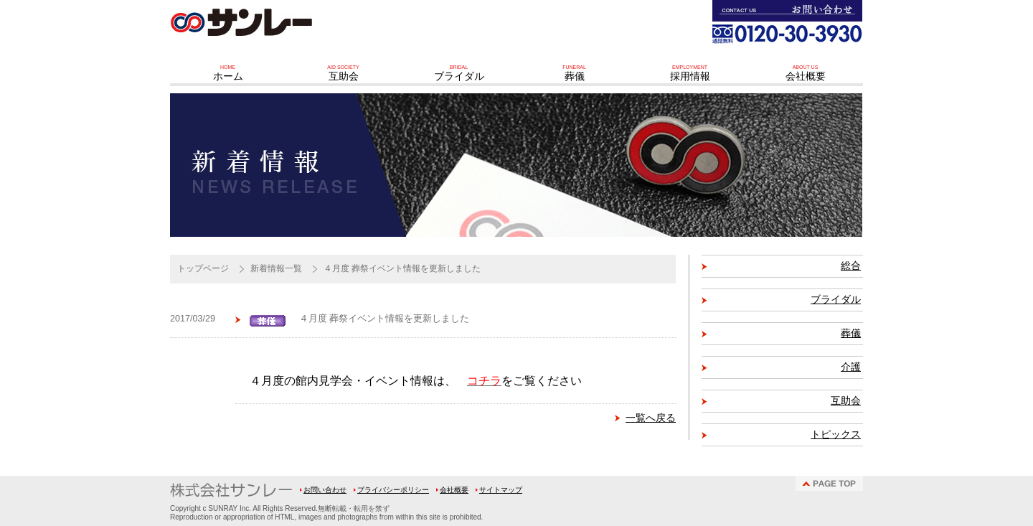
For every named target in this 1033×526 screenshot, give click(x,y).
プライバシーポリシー (393, 490)
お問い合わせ (324, 490)
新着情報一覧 (276, 268)
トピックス (836, 434)
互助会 (846, 400)
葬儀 (851, 333)
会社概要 (454, 490)
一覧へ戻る (651, 417)
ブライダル (836, 299)
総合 (851, 265)
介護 (851, 367)
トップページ (203, 268)
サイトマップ (500, 490)
